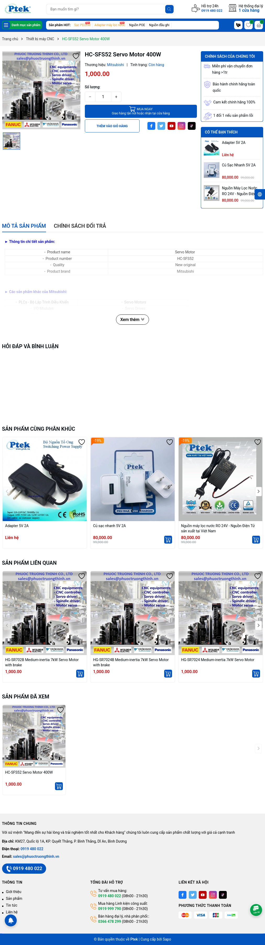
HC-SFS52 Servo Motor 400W (29, 772)
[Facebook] (151, 126)
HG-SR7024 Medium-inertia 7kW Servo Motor (218, 660)
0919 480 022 (212, 11)
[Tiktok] (192, 126)
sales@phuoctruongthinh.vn (36, 856)
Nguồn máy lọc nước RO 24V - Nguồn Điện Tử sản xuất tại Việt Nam (239, 191)
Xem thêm (132, 319)
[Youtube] (171, 126)
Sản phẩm (14, 898)
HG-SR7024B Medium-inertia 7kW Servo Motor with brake (131, 662)
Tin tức (12, 905)
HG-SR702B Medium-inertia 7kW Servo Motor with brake (42, 662)
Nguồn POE (137, 25)
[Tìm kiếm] (169, 9)
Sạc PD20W (82, 25)
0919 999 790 (109, 909)
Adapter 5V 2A (234, 143)
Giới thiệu (13, 892)
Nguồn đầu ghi (159, 25)
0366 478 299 (109, 921)
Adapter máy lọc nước (110, 25)
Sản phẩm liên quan (29, 563)
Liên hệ (12, 912)
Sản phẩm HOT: (60, 25)
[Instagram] (181, 126)
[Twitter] (161, 126)
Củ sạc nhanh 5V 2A (239, 165)
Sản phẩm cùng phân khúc (38, 429)
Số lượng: (93, 87)
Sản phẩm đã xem (25, 696)
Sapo (167, 939)
